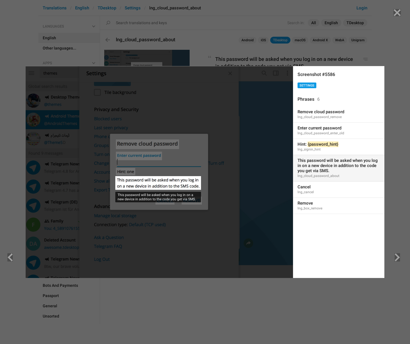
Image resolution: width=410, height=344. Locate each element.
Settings (307, 85)
